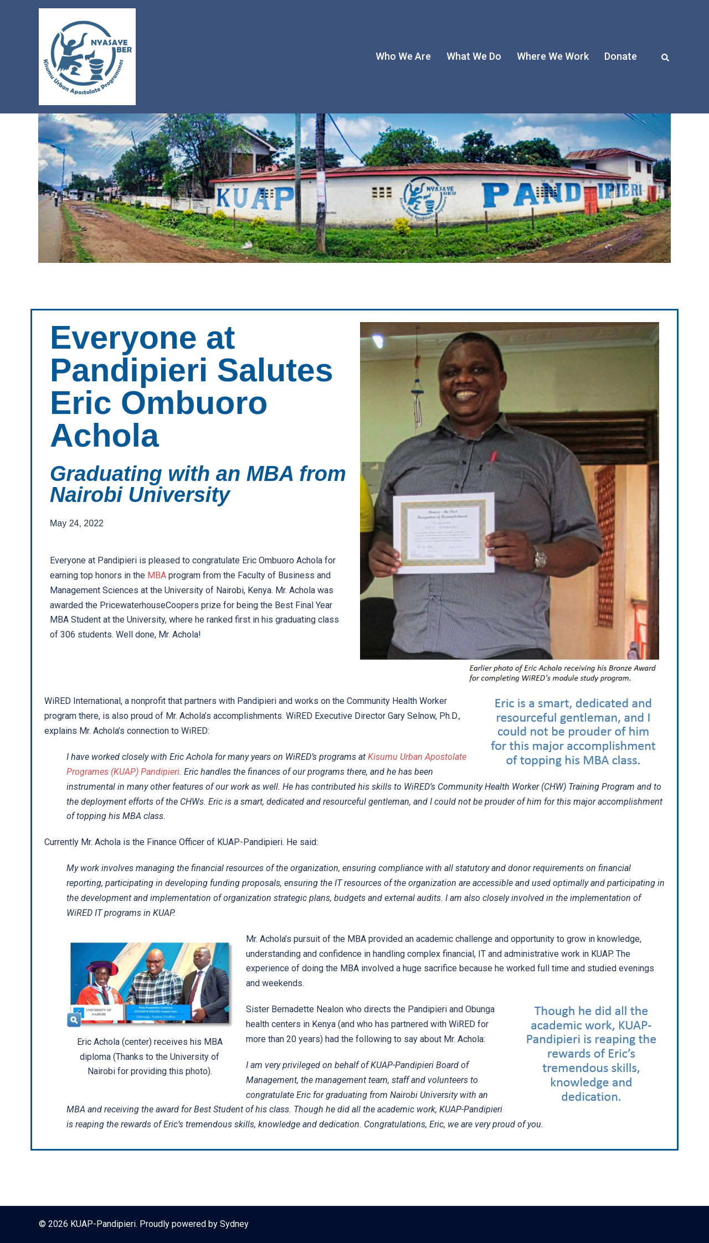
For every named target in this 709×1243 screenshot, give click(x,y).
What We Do (473, 56)
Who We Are (403, 56)
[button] (665, 56)
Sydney (234, 1224)
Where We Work (553, 56)
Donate (620, 56)
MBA (156, 575)
